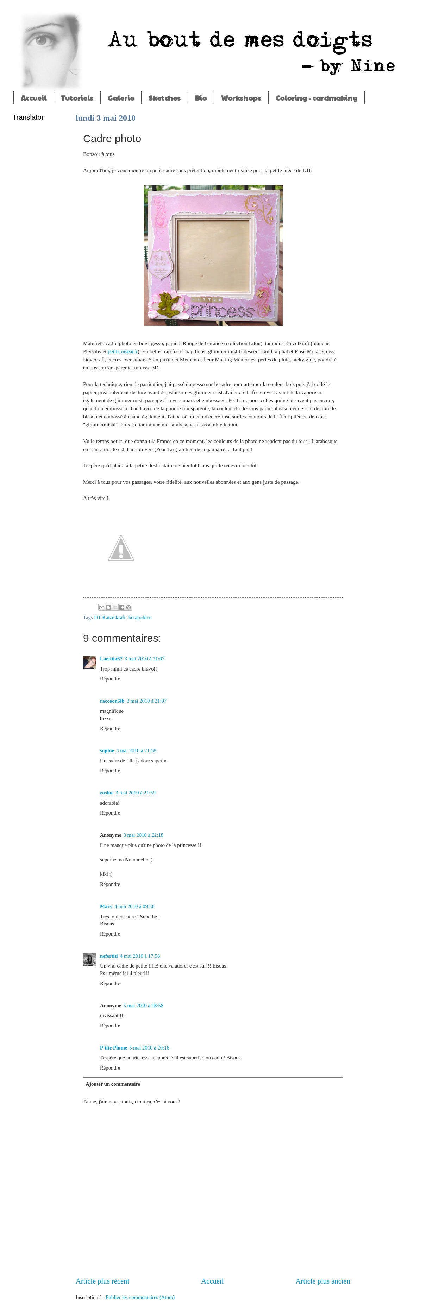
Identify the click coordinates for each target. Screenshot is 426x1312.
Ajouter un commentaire (113, 1084)
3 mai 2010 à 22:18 (144, 835)
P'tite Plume (113, 1048)
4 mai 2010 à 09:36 (134, 906)
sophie (107, 750)
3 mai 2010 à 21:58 (136, 750)
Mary (106, 906)
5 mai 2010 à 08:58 (144, 1005)
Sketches (165, 98)
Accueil (33, 98)
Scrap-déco (139, 617)
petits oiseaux (122, 351)
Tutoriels (77, 98)
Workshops (241, 98)
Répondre (110, 679)
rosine (106, 793)
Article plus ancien (322, 1281)
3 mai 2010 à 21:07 (145, 658)
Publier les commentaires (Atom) (140, 1297)
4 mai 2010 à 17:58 (140, 956)
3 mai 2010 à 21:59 (135, 793)
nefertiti (109, 956)
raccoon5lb (112, 701)
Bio (201, 98)
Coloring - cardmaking (316, 98)
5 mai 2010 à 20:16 (149, 1048)
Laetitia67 (111, 658)
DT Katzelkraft (109, 617)
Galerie (121, 98)
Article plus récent (102, 1281)
